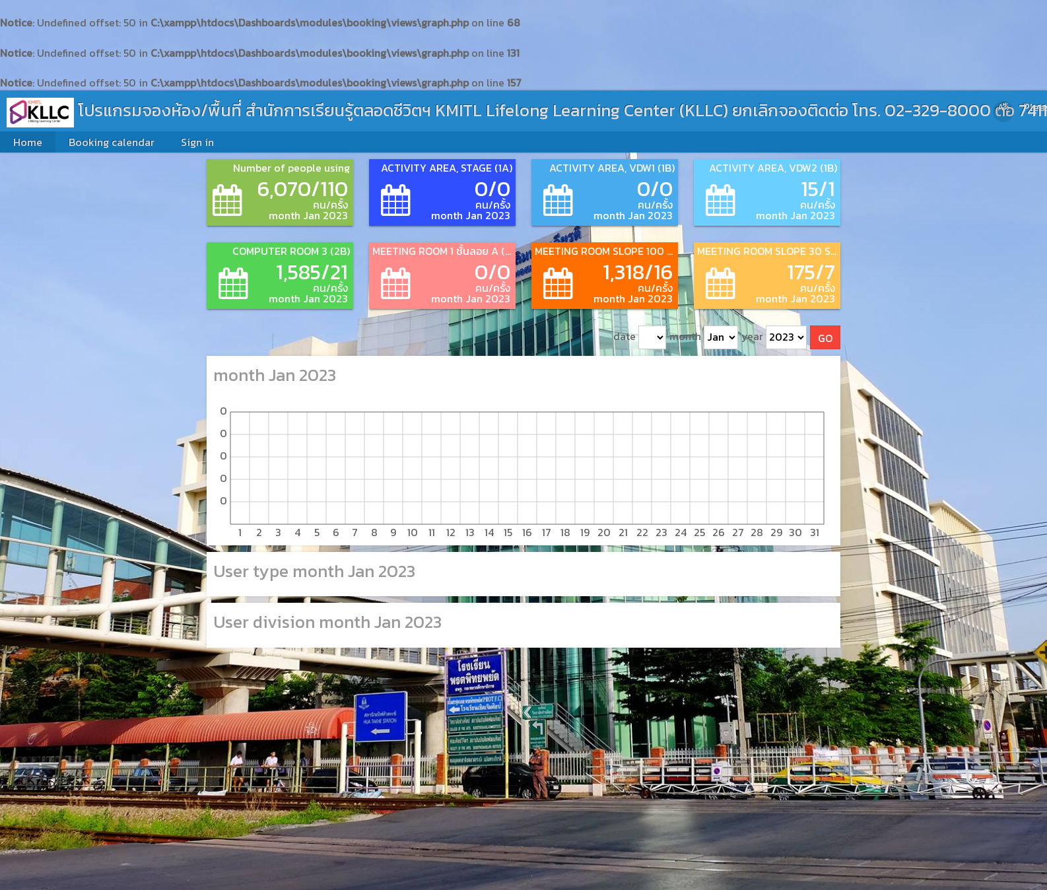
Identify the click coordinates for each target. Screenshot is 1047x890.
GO (825, 338)
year (774, 337)
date (639, 337)
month (703, 337)
